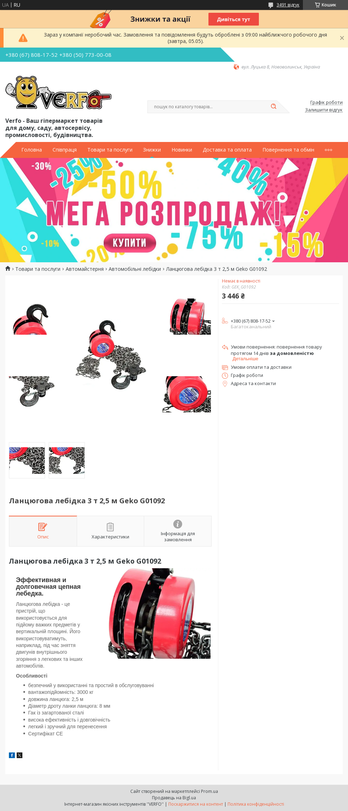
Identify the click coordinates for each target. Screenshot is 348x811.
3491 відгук (288, 5)
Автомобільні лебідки (135, 269)
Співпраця (65, 149)
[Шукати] (273, 106)
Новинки (182, 149)
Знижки (152, 149)
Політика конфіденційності (256, 804)
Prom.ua (209, 791)
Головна (31, 149)
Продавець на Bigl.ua (174, 798)
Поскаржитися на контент (195, 804)
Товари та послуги (109, 149)
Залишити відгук (324, 110)
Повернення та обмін (288, 149)
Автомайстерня (85, 269)
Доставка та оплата (227, 149)
